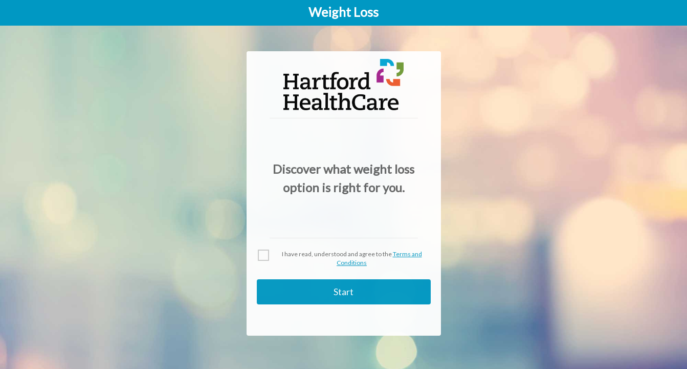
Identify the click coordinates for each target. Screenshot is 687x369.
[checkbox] (344, 258)
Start (343, 291)
